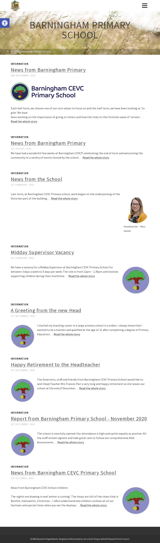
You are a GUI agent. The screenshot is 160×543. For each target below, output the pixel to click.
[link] (4, 23)
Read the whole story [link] (24, 121)
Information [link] (19, 63)
